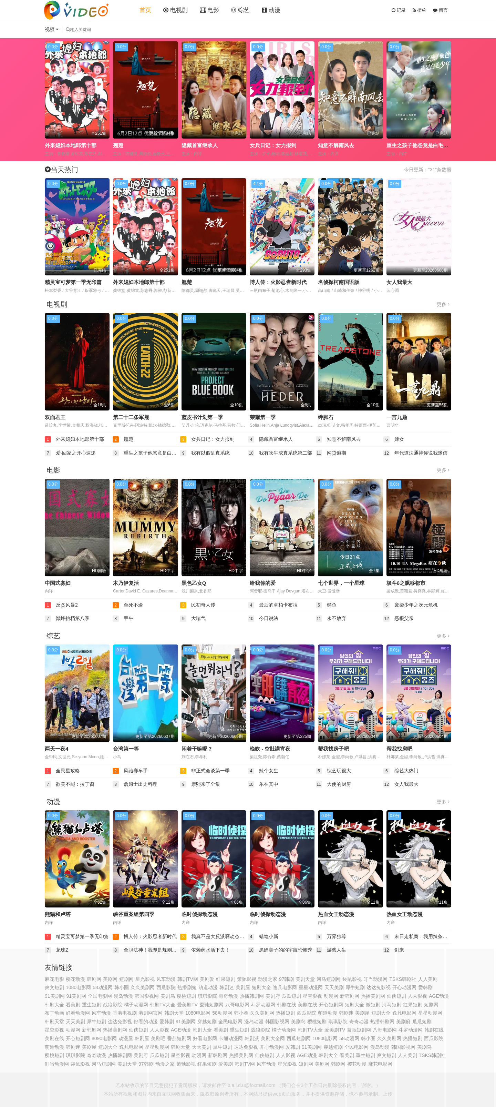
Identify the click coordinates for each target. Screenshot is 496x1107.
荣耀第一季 (263, 417)
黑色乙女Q (194, 583)
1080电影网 (197, 1013)
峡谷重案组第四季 (133, 914)
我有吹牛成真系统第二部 (280, 453)
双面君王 (55, 417)
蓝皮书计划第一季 (202, 417)
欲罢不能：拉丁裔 (69, 784)
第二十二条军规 (131, 417)
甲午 (123, 619)
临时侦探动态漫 (200, 914)
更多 (443, 304)
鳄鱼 (326, 605)
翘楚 (118, 145)
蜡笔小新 (263, 937)
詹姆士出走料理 (135, 784)
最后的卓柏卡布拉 (273, 605)
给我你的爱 (263, 583)
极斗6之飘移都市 (405, 583)
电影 (209, 10)
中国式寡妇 (58, 583)
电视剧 (175, 10)
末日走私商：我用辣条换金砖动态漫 (417, 937)
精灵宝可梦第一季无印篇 (73, 282)
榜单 (419, 10)
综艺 (240, 10)
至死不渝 (128, 605)
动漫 (271, 10)
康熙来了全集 (200, 784)
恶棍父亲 (398, 619)
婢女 (393, 439)
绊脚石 (325, 417)
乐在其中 (263, 784)
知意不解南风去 (336, 145)
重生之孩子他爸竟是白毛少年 (420, 145)
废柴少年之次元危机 (410, 605)
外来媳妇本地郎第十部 (70, 145)
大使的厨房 (333, 784)
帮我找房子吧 (333, 749)
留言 (440, 10)
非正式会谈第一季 (205, 771)
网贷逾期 (331, 453)
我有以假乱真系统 (205, 453)
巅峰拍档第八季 (67, 619)
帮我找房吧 (399, 749)
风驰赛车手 (130, 771)
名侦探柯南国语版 (338, 282)
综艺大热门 (400, 771)
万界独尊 (331, 937)
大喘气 (193, 619)
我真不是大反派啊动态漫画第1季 (214, 937)
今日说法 (263, 619)
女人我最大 (399, 282)
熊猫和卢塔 (58, 914)
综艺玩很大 (333, 771)
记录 (399, 10)
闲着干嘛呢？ (197, 749)
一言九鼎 (396, 417)
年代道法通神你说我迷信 (415, 453)
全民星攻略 (62, 771)
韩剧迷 (346, 1013)
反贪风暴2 (61, 605)
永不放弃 (331, 619)
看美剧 (347, 1055)
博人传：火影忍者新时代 (278, 282)
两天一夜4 (56, 749)
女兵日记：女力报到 (273, 145)
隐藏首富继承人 (200, 145)
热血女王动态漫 (336, 914)
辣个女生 (263, 771)
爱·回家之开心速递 (70, 453)
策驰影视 (246, 979)
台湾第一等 (126, 749)
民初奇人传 (197, 605)
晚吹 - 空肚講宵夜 (270, 749)
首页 (145, 10)
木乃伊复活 (126, 583)
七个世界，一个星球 (341, 583)
